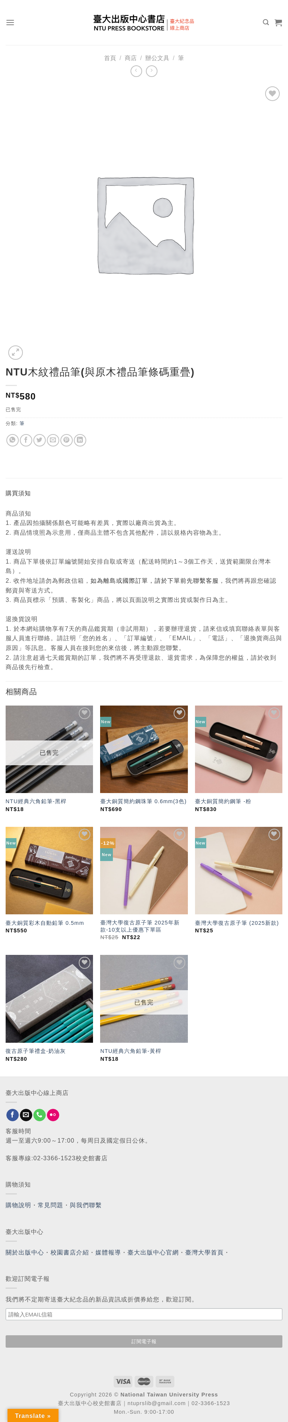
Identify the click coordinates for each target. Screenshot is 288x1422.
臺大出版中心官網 (153, 1252)
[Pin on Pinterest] (66, 440)
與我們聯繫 (86, 1205)
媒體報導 (108, 1252)
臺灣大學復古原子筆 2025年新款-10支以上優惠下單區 (140, 926)
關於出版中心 (25, 1252)
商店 (131, 58)
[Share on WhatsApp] (12, 440)
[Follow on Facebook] (12, 1115)
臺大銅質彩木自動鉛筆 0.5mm (45, 923)
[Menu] (10, 22)
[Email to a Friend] (53, 440)
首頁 (110, 58)
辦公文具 (157, 58)
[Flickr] (53, 1115)
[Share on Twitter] (39, 440)
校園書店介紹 (70, 1252)
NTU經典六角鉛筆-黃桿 (130, 1051)
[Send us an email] (26, 1115)
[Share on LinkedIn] (80, 440)
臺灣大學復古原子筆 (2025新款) (237, 923)
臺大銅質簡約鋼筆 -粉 (223, 801)
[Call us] (39, 1115)
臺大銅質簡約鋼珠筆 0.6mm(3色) (143, 801)
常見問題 (50, 1205)
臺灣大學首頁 (204, 1252)
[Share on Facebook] (26, 440)
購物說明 (18, 1205)
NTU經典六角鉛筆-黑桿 (36, 801)
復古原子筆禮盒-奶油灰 (36, 1051)
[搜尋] (266, 22)
